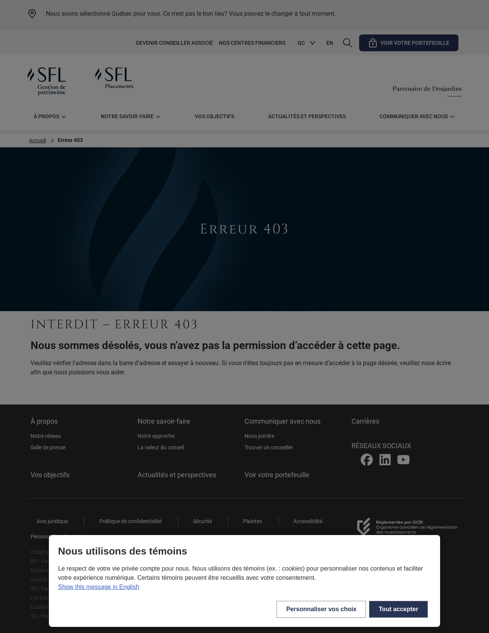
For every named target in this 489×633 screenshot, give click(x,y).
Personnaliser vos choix (321, 609)
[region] (244, 581)
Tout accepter (398, 609)
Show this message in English (98, 587)
